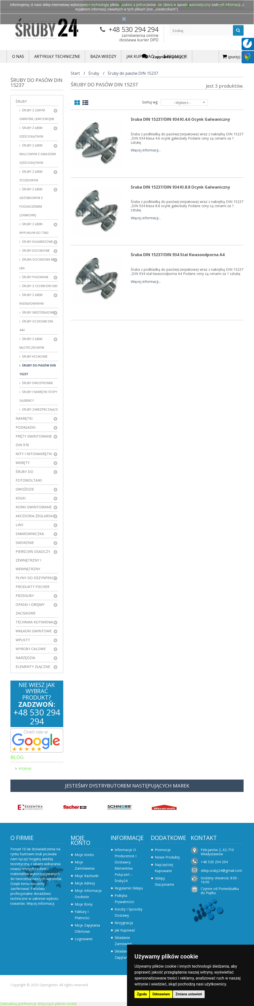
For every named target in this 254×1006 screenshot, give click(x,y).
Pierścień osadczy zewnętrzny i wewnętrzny (33, 560)
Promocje (163, 849)
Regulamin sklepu (129, 888)
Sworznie (25, 542)
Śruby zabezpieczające (39, 409)
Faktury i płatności (82, 914)
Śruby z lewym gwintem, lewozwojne (36, 114)
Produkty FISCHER (32, 586)
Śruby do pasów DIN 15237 (37, 369)
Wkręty (23, 462)
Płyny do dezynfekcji (36, 577)
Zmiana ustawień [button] (188, 994)
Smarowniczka (30, 533)
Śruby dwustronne (37, 383)
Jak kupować (125, 930)
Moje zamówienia (85, 865)
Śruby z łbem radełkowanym (31, 299)
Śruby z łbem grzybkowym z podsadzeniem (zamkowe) (31, 202)
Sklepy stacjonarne (164, 881)
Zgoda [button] (142, 994)
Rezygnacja (124, 922)
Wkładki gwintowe (34, 631)
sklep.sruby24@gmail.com (221, 870)
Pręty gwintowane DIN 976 (34, 440)
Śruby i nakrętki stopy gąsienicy (38, 396)
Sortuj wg (150, 102)
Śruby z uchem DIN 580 (39, 286)
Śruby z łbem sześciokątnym (31, 132)
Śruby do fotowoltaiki (29, 476)
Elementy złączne (33, 666)
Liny (19, 524)
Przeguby (25, 595)
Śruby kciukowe (34, 356)
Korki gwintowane (34, 507)
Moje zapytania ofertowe (87, 928)
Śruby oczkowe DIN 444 (36, 325)
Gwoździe (25, 489)
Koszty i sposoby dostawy (128, 912)
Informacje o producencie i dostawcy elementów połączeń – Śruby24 (125, 865)
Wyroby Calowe (31, 648)
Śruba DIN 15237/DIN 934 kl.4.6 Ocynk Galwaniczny (180, 119)
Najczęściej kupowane (164, 867)
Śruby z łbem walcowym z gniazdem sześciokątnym (37, 154)
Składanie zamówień (123, 940)
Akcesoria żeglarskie (36, 516)
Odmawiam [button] (161, 994)
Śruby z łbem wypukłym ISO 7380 (33, 228)
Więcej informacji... (146, 150)
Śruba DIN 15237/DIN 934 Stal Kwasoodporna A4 (177, 255)
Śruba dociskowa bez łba (38, 263)
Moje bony (84, 904)
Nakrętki (24, 418)
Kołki (21, 498)
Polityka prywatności (124, 898)
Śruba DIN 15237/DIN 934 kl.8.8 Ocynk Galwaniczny (180, 187)
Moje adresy (85, 883)
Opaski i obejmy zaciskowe (30, 608)
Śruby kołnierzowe (37, 242)
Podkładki (25, 427)
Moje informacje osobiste (88, 893)
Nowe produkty (167, 857)
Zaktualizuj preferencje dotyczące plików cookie (38, 1003)
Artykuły (25, 768)
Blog (17, 757)
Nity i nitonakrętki (34, 453)
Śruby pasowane (34, 277)
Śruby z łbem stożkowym (30, 176)
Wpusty (23, 640)
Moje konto (80, 840)
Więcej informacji (40, 903)
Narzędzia (25, 657)
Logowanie (84, 938)
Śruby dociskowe (35, 250)
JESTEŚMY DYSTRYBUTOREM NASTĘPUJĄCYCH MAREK (127, 785)
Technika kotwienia (34, 622)
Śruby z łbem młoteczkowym (31, 343)
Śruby (21, 101)
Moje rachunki (86, 875)
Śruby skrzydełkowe (38, 312)
